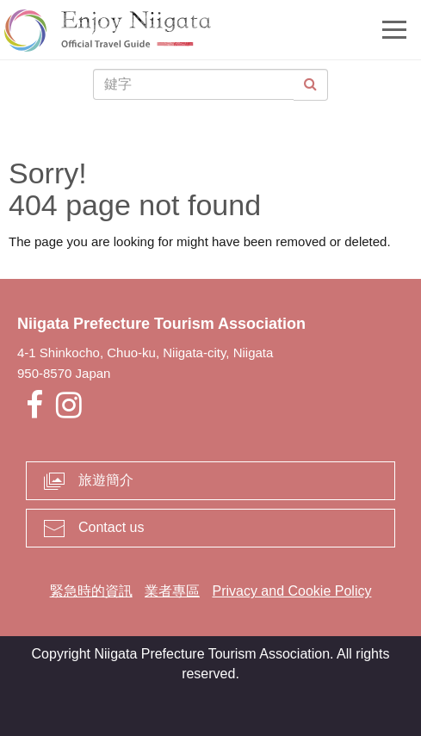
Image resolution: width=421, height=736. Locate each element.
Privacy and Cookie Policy (291, 591)
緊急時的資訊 (91, 591)
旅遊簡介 (105, 480)
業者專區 (172, 591)
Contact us (111, 527)
